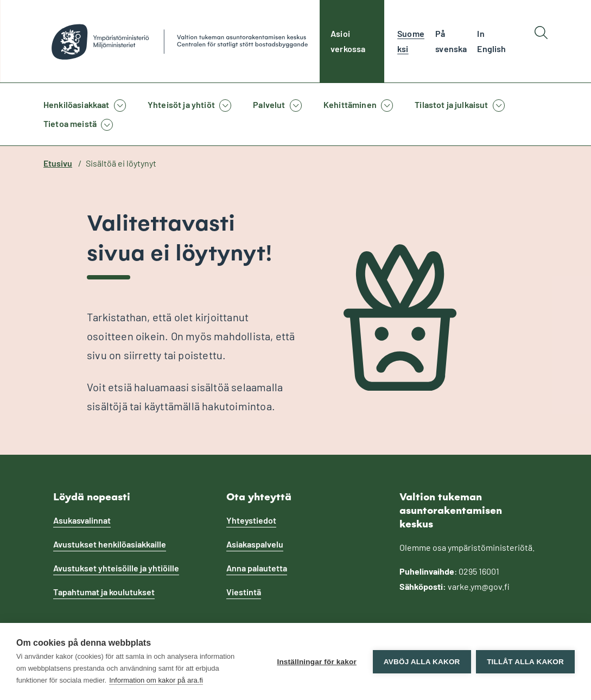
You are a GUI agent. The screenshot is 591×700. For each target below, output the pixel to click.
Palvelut (269, 104)
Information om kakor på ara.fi (156, 680)
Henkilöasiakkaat (76, 104)
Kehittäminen (350, 104)
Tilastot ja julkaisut (451, 104)
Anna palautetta (256, 568)
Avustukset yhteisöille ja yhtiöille (116, 568)
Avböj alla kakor (421, 662)
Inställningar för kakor (316, 662)
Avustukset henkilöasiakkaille (109, 544)
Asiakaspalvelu (254, 544)
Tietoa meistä (70, 123)
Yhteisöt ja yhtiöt (181, 104)
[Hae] (541, 41)
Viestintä (243, 592)
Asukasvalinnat (82, 520)
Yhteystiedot (251, 520)
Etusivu (57, 163)
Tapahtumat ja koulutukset (104, 592)
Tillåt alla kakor (525, 662)
